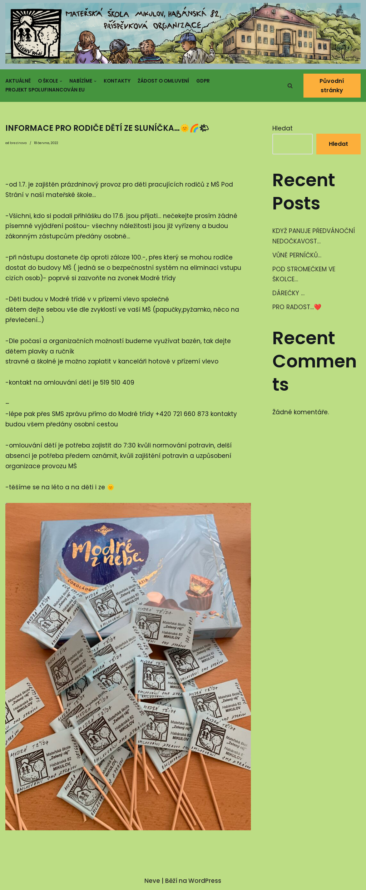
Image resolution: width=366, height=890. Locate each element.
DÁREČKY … (288, 293)
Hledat (282, 128)
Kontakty (117, 81)
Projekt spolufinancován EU (45, 89)
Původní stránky (332, 85)
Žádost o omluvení (163, 81)
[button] (290, 85)
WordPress (204, 880)
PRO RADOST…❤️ (296, 307)
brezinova (18, 143)
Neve (152, 880)
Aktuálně (18, 81)
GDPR (203, 81)
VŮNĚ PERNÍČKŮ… (296, 255)
